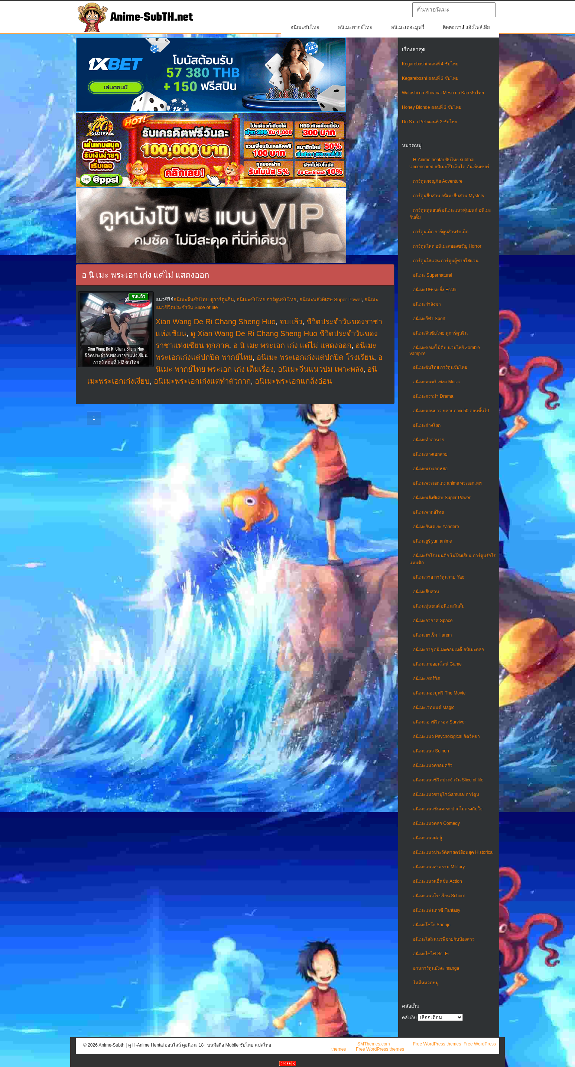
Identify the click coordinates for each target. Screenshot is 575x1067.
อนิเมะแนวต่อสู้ (427, 837)
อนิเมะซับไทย (304, 27)
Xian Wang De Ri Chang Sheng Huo (216, 322)
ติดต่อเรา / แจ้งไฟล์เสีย (466, 27)
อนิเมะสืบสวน (426, 591)
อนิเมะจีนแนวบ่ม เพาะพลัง (320, 369)
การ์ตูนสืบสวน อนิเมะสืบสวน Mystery (448, 195)
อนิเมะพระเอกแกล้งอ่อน (293, 381)
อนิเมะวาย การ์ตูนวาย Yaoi (439, 577)
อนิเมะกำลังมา (427, 304)
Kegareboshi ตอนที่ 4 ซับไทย (430, 63)
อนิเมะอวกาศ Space (432, 620)
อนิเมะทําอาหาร (428, 439)
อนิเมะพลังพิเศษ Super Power (442, 497)
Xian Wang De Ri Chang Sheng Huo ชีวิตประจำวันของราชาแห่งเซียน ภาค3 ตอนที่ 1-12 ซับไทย (115, 355)
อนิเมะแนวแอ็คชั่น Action (437, 881)
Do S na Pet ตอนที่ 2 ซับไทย (429, 121)
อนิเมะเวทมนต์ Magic (433, 707)
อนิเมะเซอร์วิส (426, 678)
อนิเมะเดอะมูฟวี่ (407, 27)
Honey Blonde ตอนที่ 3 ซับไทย (431, 107)
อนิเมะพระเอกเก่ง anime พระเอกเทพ (447, 483)
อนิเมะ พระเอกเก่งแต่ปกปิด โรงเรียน (315, 357)
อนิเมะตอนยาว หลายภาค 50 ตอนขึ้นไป (451, 410)
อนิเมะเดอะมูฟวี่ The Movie (439, 693)
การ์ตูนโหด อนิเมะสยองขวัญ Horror (447, 246)
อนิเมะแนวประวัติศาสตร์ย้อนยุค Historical (453, 852)
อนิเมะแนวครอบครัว (432, 765)
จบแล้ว (291, 322)
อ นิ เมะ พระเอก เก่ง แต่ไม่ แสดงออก (292, 345)
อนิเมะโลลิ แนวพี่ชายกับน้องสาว (444, 939)
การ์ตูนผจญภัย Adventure (437, 181)
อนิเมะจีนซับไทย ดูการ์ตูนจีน (440, 333)
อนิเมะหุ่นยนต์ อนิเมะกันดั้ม (439, 606)
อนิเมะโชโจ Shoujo (432, 924)
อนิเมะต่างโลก (427, 425)
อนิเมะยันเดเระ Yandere (436, 526)
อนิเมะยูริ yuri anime (432, 541)
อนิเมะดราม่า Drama (433, 396)
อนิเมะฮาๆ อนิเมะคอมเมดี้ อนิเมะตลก (448, 649)
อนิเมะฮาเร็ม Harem (432, 635)
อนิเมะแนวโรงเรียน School (439, 895)
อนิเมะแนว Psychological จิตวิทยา (446, 736)
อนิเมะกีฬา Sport (429, 318)
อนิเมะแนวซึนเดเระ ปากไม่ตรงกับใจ (448, 808)
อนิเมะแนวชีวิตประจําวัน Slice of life (448, 780)
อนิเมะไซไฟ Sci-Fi (431, 953)
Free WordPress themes (437, 1044)
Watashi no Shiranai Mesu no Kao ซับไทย (443, 92)
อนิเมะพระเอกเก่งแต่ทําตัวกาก (202, 381)
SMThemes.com (373, 1044)
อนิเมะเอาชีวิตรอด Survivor (439, 722)
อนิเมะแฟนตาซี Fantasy (436, 910)
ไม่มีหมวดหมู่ (426, 982)
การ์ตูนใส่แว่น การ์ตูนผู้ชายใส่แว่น (445, 260)
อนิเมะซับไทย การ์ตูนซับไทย (440, 367)
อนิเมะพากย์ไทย (355, 27)
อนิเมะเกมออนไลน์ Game (437, 664)
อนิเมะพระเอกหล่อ (430, 468)
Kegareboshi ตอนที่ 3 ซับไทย (430, 78)
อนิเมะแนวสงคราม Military (439, 866)
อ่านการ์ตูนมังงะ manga (436, 968)
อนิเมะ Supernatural (432, 275)
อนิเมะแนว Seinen (431, 751)
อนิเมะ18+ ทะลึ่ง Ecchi (434, 289)
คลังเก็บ (409, 1017)
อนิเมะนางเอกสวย (430, 454)
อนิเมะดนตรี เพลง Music (436, 381)
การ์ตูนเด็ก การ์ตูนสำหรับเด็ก (440, 231)
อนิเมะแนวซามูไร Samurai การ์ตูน (446, 794)
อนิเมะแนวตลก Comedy (436, 823)
